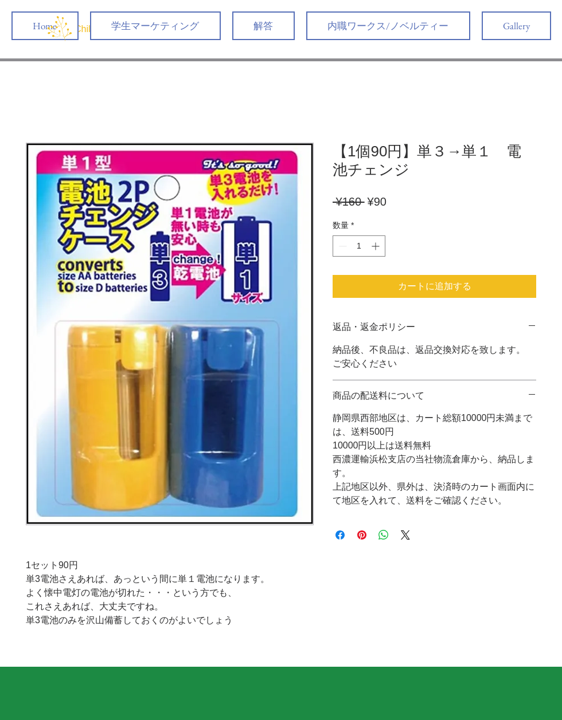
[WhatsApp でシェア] (384, 535)
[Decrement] (341, 246)
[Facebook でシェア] (340, 535)
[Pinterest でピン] (362, 535)
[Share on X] (405, 535)
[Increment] (376, 246)
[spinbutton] (359, 246)
